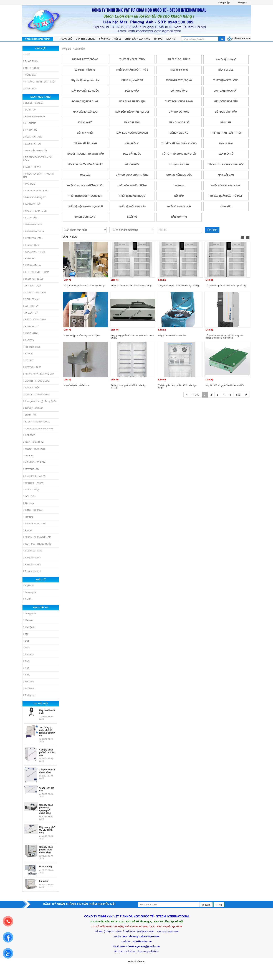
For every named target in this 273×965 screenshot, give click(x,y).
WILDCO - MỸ (31, 306)
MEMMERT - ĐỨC (33, 224)
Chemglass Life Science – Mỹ (38, 428)
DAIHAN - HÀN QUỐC (35, 197)
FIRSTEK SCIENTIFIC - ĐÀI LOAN (37, 159)
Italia (26, 647)
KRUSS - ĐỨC (31, 245)
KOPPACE (29, 435)
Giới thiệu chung (86, 39)
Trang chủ (66, 49)
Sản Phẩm (80, 49)
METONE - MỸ (31, 469)
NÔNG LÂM (30, 74)
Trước (195, 394)
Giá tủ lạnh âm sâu (46, 789)
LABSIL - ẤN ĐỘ (32, 143)
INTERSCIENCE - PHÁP (36, 272)
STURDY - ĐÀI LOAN (34, 292)
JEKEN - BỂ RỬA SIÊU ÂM (37, 537)
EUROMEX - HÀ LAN (34, 476)
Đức (26, 640)
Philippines (29, 695)
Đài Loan (28, 681)
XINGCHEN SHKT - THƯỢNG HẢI (38, 175)
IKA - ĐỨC (29, 183)
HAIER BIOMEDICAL (34, 116)
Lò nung (43, 881)
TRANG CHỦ (65, 39)
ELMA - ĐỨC (30, 217)
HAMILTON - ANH (32, 238)
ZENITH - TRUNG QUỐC (36, 381)
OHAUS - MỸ (30, 312)
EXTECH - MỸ (31, 326)
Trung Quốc (29, 592)
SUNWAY (28, 340)
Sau (238, 394)
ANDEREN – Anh (32, 137)
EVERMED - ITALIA (33, 231)
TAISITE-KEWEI (32, 167)
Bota (142, 961)
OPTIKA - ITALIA (32, 285)
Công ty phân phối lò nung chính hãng (46, 850)
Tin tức (158, 39)
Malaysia (28, 620)
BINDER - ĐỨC (31, 387)
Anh (26, 668)
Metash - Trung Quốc (34, 448)
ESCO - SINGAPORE (34, 319)
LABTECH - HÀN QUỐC (35, 190)
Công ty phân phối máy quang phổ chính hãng (46, 809)
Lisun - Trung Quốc (33, 442)
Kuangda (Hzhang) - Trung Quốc (39, 401)
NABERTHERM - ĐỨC (35, 211)
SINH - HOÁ (30, 88)
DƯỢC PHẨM (30, 61)
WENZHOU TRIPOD (34, 462)
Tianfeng (28, 516)
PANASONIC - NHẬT (34, 251)
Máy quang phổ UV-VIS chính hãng (47, 830)
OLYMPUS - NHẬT (33, 279)
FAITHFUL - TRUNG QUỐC (37, 544)
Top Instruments (31, 346)
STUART (28, 360)
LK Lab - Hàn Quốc (33, 103)
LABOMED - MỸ (32, 204)
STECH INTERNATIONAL (36, 421)
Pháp (26, 674)
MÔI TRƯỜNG (31, 68)
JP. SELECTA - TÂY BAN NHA (38, 374)
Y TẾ (26, 54)
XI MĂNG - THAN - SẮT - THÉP (39, 81)
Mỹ (25, 634)
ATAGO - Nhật (31, 489)
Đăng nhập (223, 2)
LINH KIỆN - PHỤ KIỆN (35, 150)
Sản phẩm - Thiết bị (110, 39)
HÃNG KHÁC (30, 333)
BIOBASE (29, 258)
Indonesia (28, 688)
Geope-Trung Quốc (33, 510)
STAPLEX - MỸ (31, 299)
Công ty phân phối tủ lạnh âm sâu (47, 752)
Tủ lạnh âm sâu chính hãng (47, 770)
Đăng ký (242, 2)
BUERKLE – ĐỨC (32, 550)
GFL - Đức (29, 496)
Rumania (28, 654)
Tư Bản (27, 599)
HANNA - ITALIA (32, 265)
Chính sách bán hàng (137, 39)
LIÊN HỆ (170, 39)
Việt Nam (28, 585)
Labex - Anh (30, 414)
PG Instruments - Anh (34, 523)
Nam (206, 904)
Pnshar (27, 530)
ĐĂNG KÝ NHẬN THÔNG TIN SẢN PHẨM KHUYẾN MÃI (79, 904)
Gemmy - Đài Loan (33, 408)
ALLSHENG (30, 123)
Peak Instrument (32, 557)
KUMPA (28, 353)
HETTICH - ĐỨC (32, 367)
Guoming (28, 503)
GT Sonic (28, 455)
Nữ (219, 904)
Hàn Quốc (29, 627)
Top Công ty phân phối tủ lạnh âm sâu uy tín (47, 731)
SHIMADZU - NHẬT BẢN (36, 394)
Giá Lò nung (45, 866)
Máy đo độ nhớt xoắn (47, 711)
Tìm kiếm (212, 229)
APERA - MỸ (30, 130)
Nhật (26, 661)
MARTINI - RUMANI (33, 482)
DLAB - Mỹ (29, 109)
